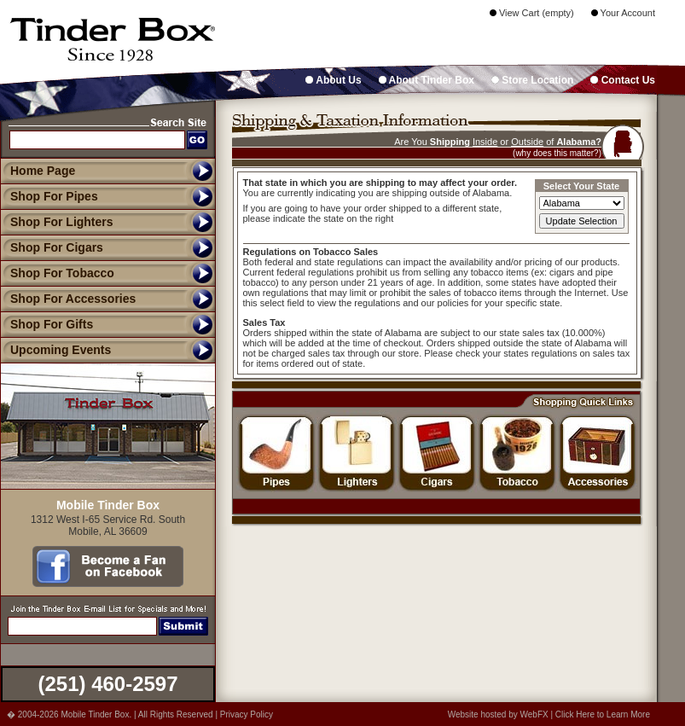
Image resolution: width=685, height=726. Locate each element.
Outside (527, 141)
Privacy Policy (246, 714)
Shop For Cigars (51, 247)
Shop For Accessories (68, 298)
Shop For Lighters (56, 222)
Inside (485, 141)
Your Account (623, 13)
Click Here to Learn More (602, 714)
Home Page (42, 170)
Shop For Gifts (46, 324)
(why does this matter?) (557, 153)
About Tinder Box (426, 80)
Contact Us (622, 80)
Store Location (532, 80)
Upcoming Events (55, 350)
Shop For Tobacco (57, 273)
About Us (333, 80)
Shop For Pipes (49, 196)
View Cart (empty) (532, 13)
